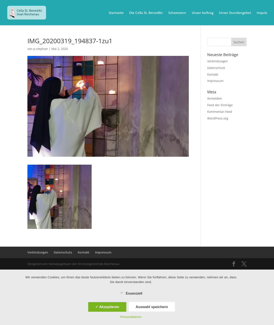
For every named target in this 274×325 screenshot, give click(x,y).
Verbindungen (217, 61)
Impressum (215, 81)
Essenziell (130, 293)
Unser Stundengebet (235, 13)
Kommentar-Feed (219, 112)
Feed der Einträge (220, 105)
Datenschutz (216, 68)
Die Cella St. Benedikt (146, 13)
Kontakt (212, 74)
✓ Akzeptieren (107, 307)
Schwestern (177, 13)
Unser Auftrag (202, 13)
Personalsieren (130, 317)
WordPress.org (217, 118)
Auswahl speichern (152, 307)
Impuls (262, 13)
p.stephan (40, 49)
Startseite (116, 13)
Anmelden (214, 98)
